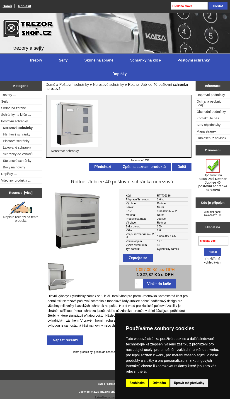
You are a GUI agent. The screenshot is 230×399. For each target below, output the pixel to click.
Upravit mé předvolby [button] (189, 383)
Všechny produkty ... (16, 180)
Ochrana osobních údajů (210, 103)
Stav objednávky (209, 125)
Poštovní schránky (74, 84)
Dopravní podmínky (211, 95)
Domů (7, 6)
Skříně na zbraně (98, 60)
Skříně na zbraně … (15, 108)
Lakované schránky (16, 147)
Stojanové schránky (16, 161)
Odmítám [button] (159, 383)
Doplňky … (9, 174)
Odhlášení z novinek (211, 138)
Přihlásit (24, 6)
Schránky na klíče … (16, 114)
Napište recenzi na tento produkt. (20, 212)
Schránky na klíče (145, 60)
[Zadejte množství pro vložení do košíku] (139, 283)
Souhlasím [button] (137, 383)
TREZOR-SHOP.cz (110, 391)
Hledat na (212, 227)
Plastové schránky (15, 141)
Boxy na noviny (13, 167)
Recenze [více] (21, 193)
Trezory (35, 60)
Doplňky (119, 74)
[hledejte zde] (213, 241)
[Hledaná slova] (189, 6)
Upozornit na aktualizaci (212, 175)
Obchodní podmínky (211, 111)
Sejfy (63, 60)
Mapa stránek (206, 131)
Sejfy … (6, 101)
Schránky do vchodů (16, 154)
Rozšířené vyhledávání (212, 260)
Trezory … (8, 95)
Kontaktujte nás (208, 118)
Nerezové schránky (108, 84)
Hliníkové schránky (15, 134)
